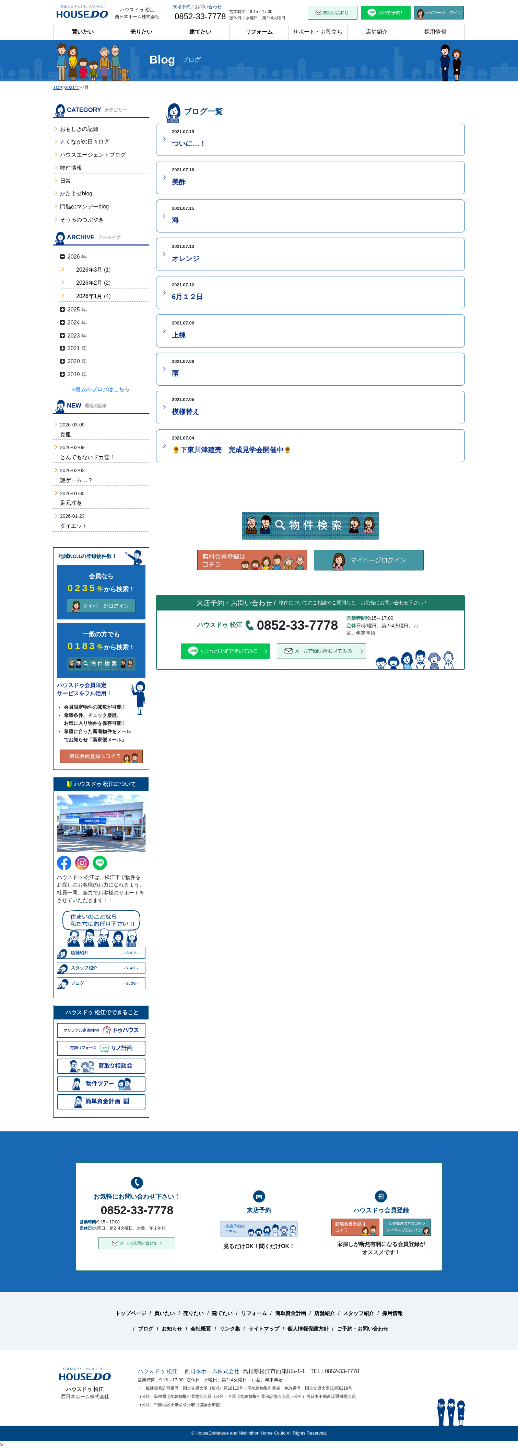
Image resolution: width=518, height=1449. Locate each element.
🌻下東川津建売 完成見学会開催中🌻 (232, 450)
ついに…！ (189, 143)
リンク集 (230, 1329)
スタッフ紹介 (358, 1313)
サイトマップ (263, 1329)
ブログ (145, 1329)
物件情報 (71, 168)
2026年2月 (89, 283)
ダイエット (73, 526)
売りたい (141, 32)
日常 (65, 181)
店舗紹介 (377, 32)
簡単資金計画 (290, 1313)
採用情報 (435, 32)
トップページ (130, 1313)
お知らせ (172, 1329)
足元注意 (71, 503)
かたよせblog (76, 193)
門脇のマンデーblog (84, 206)
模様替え (185, 411)
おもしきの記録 (79, 129)
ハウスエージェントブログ (93, 155)
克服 (65, 434)
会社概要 (200, 1329)
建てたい (200, 32)
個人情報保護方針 (308, 1329)
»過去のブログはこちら (101, 389)
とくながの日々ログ (84, 142)
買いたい (83, 32)
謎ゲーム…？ (76, 480)
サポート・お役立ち (317, 32)
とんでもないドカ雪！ (87, 457)
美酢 (179, 182)
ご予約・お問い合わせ (362, 1329)
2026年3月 (89, 270)
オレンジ (185, 258)
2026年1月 (89, 296)
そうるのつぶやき (82, 220)
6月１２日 (187, 296)
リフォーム (259, 32)
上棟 (179, 335)
